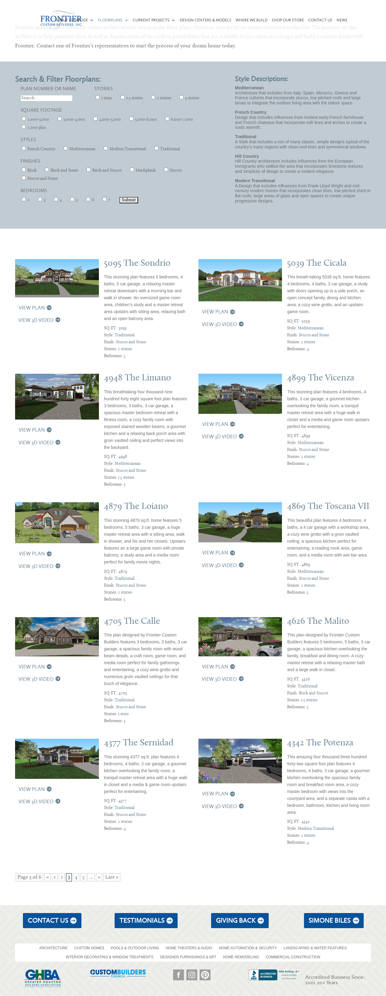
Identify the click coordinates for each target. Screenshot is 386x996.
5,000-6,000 (143, 119)
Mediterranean (79, 148)
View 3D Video (36, 320)
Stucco (173, 170)
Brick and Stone (61, 170)
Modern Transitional (125, 148)
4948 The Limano (137, 378)
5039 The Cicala (317, 263)
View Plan (32, 308)
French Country (38, 148)
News (342, 20)
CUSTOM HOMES (89, 948)
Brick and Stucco (104, 170)
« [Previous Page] (47, 877)
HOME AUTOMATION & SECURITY (248, 948)
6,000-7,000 (179, 119)
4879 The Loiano (136, 506)
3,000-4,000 (71, 119)
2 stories (161, 97)
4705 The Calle (132, 621)
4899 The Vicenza (320, 378)
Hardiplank (143, 170)
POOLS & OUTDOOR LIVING (135, 948)
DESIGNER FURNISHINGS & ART (188, 957)
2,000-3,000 (35, 119)
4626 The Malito (318, 621)
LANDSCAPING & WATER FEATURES (315, 948)
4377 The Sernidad (138, 743)
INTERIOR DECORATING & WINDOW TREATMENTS (109, 957)
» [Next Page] (99, 877)
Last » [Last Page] (112, 877)
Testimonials (141, 920)
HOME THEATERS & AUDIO (189, 948)
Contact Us (320, 20)
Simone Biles (329, 920)
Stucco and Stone (40, 178)
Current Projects (151, 20)
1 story (104, 97)
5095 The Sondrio (137, 263)
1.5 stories (132, 97)
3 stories (189, 97)
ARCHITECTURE (53, 948)
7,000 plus (34, 127)
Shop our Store (288, 20)
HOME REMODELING (241, 957)
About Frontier (71, 20)
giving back (235, 920)
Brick (29, 170)
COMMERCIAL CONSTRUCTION (293, 957)
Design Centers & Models (205, 20)
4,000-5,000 (107, 119)
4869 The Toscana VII (328, 506)
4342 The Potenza (320, 743)
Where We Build (251, 20)
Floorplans (110, 20)
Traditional (167, 148)
